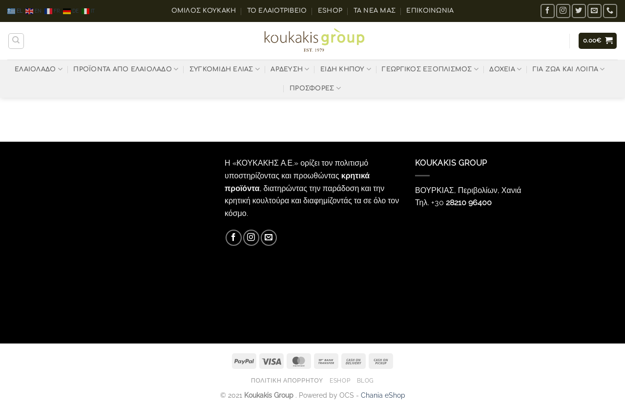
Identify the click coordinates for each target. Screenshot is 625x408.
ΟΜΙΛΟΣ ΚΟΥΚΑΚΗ (203, 10)
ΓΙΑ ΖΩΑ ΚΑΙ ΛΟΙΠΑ (569, 69)
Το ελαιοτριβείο (277, 10)
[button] (598, 41)
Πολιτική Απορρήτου (287, 380)
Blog (365, 380)
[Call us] (610, 11)
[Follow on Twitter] (579, 11)
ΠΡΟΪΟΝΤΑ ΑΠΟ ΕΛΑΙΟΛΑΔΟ (125, 69)
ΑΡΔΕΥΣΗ (290, 69)
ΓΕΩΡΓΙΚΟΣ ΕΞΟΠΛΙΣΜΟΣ (430, 69)
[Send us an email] (594, 11)
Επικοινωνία (430, 10)
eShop (330, 10)
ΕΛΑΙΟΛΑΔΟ (38, 69)
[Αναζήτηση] (16, 41)
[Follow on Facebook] (548, 11)
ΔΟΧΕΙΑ (505, 69)
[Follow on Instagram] (563, 11)
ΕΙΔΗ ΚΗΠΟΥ (345, 69)
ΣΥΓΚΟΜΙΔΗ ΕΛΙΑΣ (224, 69)
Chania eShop (383, 395)
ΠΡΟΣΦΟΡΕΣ (315, 88)
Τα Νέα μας (375, 10)
